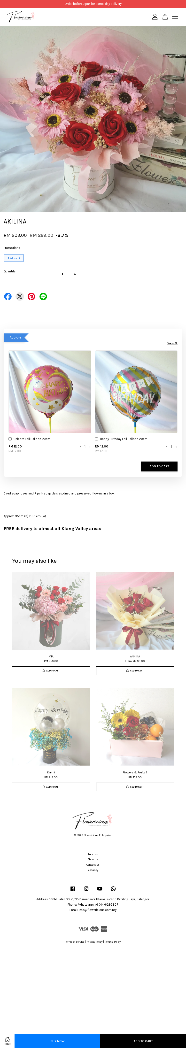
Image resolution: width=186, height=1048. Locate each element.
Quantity (10, 271)
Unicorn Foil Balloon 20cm (29, 439)
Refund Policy (113, 941)
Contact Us (93, 864)
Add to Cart (159, 466)
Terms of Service (74, 941)
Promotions (12, 248)
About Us (93, 859)
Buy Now (57, 1041)
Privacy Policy (94, 941)
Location (93, 854)
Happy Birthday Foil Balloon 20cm (121, 439)
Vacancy (93, 870)
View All (172, 343)
